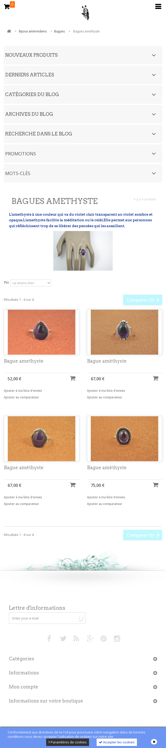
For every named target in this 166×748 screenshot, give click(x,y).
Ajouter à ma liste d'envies (23, 395)
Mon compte (23, 686)
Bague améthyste (107, 365)
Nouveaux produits (31, 55)
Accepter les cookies (117, 742)
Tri (6, 282)
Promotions (20, 154)
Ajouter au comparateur (21, 401)
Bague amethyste (24, 365)
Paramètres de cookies (67, 742)
